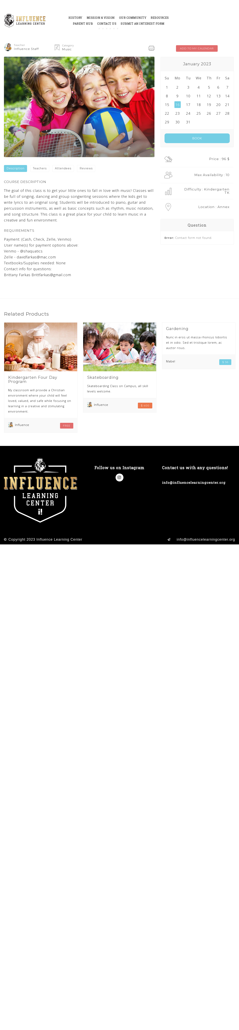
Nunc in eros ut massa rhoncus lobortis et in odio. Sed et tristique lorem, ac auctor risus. (196, 342)
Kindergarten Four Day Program (32, 379)
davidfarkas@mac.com (36, 257)
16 (177, 104)
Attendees (63, 168)
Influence (22, 425)
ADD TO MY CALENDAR (197, 48)
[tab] (15, 168)
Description (15, 168)
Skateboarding (103, 377)
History (75, 17)
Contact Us (106, 23)
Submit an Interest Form (143, 23)
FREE (66, 425)
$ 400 (145, 405)
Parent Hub (83, 23)
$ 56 (225, 362)
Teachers (40, 168)
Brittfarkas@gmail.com (51, 274)
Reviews (86, 168)
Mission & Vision (101, 17)
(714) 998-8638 (175, 475)
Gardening (177, 328)
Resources (160, 17)
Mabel (170, 361)
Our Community (133, 17)
